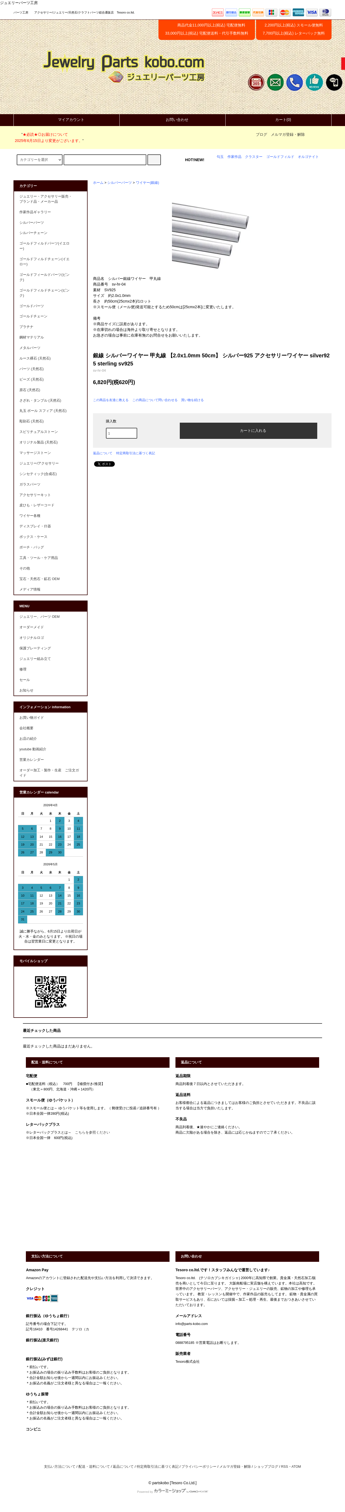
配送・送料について (94, 1467)
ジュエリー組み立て (35, 659)
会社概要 (26, 728)
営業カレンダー (31, 760)
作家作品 (234, 157)
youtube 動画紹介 (32, 749)
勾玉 (220, 157)
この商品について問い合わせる (155, 400)
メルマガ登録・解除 (288, 134)
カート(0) (278, 119)
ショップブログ (266, 1467)
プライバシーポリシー (198, 1467)
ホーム (98, 183)
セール (24, 680)
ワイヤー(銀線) (147, 183)
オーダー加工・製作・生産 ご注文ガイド (49, 772)
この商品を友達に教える (111, 400)
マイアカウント (66, 119)
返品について (102, 453)
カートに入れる (248, 430)
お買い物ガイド (31, 718)
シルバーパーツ (119, 183)
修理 (22, 669)
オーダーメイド (31, 627)
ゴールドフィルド (280, 157)
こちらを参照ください (92, 1132)
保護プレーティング (35, 648)
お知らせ (26, 690)
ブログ (261, 134)
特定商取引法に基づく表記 (135, 453)
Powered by (172, 1491)
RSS (284, 1467)
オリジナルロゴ (31, 638)
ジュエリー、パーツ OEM (39, 617)
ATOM (296, 1467)
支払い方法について (59, 1467)
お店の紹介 (28, 739)
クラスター (254, 157)
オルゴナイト (308, 157)
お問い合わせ (172, 119)
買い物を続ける (192, 400)
